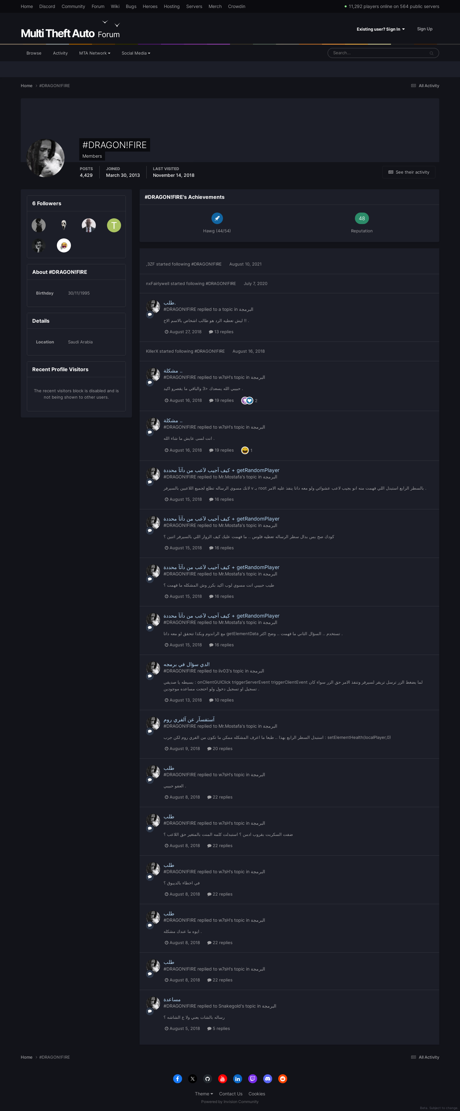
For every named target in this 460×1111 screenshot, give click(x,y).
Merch (215, 6)
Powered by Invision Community (230, 1101)
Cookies (257, 1093)
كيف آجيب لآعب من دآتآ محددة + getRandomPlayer (222, 470)
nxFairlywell (157, 283)
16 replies (221, 499)
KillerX (152, 351)
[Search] (356, 53)
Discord (47, 6)
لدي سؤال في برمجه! (187, 664)
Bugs (131, 6)
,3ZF (150, 263)
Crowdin (236, 6)
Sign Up (425, 28)
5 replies (218, 1028)
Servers (194, 6)
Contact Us (230, 1093)
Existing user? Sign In (381, 29)
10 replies (221, 699)
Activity (60, 53)
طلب (169, 768)
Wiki (115, 6)
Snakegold (229, 1006)
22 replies (220, 796)
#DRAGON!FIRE (206, 263)
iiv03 (223, 670)
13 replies (221, 331)
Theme (204, 1093)
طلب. (170, 302)
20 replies (220, 748)
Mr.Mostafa (230, 476)
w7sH (224, 377)
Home (27, 6)
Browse (34, 53)
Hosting (172, 6)
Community (73, 6)
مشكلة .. (173, 370)
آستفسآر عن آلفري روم (189, 719)
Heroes (150, 6)
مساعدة (172, 999)
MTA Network (94, 53)
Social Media (136, 53)
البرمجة (246, 309)
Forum (98, 6)
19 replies (221, 400)
